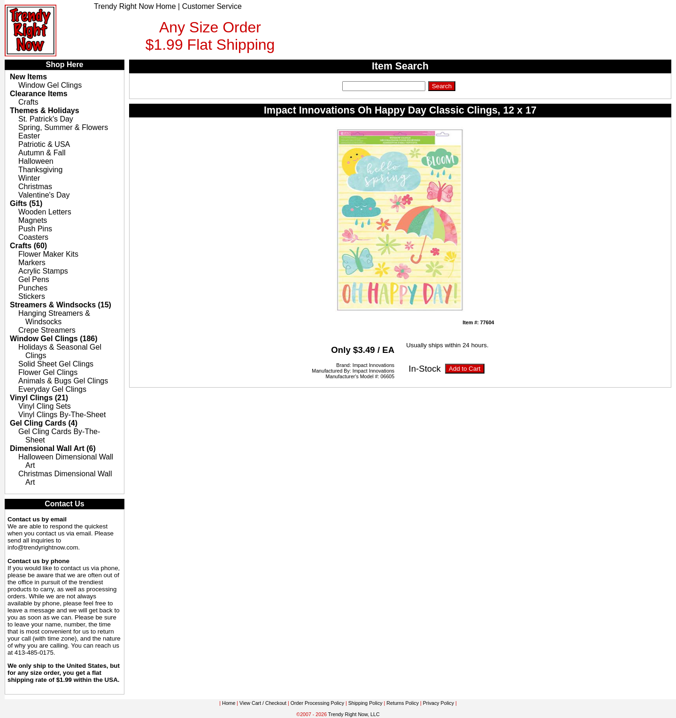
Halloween (36, 161)
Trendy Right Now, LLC (354, 714)
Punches (32, 288)
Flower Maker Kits (48, 254)
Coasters (33, 237)
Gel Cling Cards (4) (43, 423)
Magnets (32, 220)
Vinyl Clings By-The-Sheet (62, 415)
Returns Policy (402, 703)
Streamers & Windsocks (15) (60, 305)
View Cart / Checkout (262, 703)
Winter (29, 178)
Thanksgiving (40, 170)
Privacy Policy (438, 703)
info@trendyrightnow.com (43, 547)
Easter (29, 136)
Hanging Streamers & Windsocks (54, 317)
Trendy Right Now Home (135, 6)
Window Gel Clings (50, 85)
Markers (32, 263)
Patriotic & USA (44, 144)
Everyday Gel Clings (52, 389)
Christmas (35, 187)
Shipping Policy (365, 703)
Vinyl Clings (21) (39, 398)
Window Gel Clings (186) (54, 339)
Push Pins (35, 229)
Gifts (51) (26, 203)
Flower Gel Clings (47, 372)
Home (228, 703)
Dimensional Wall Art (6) (53, 448)
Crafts (28, 102)
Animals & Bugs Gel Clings (63, 381)
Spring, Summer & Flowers (63, 127)
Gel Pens (33, 279)
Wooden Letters (44, 212)
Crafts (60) (28, 246)
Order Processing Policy (317, 703)
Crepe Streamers (47, 330)
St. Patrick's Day (45, 119)
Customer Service (212, 6)
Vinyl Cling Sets (44, 406)
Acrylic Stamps (43, 271)
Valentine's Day (43, 195)
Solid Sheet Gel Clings (55, 364)
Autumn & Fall (41, 153)
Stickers (31, 296)
